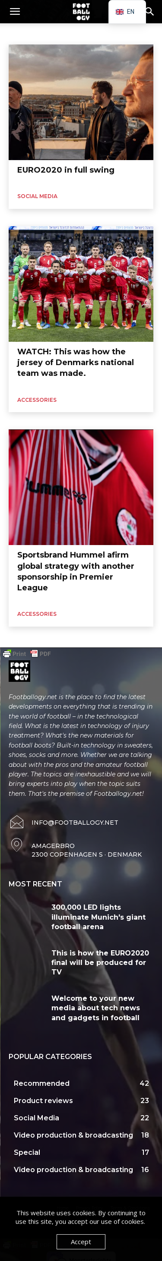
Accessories (26, 32)
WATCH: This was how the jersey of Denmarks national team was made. (75, 362)
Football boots (104, 32)
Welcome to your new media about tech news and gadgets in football (95, 1008)
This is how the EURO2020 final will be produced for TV (100, 963)
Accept (81, 1241)
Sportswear (63, 32)
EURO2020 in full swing (65, 170)
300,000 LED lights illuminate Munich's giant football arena (98, 917)
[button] (15, 11)
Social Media (37, 196)
